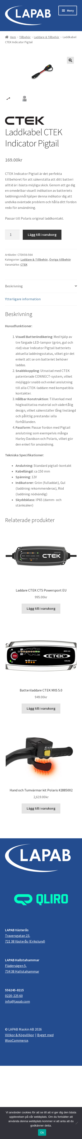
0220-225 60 (14, 996)
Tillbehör (25, 37)
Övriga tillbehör (60, 260)
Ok (42, 1132)
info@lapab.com (17, 1001)
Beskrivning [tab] (14, 286)
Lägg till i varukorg (42, 235)
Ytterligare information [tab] (23, 299)
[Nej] (76, 1123)
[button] (70, 60)
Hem (13, 37)
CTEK (23, 265)
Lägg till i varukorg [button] (41, 608)
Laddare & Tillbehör (46, 37)
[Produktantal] (12, 235)
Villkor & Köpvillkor (19, 1035)
